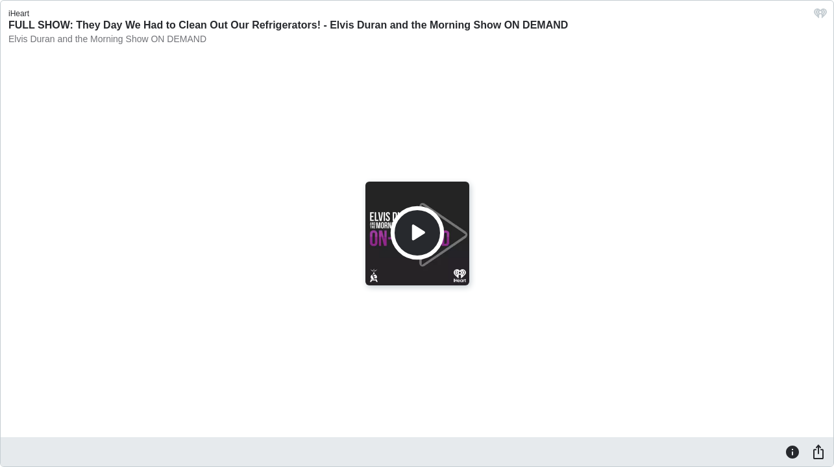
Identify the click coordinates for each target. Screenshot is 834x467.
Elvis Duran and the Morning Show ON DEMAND (107, 39)
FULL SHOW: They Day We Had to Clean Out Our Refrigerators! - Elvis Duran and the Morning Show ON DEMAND (288, 24)
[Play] (417, 232)
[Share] (818, 451)
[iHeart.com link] (820, 16)
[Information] (792, 451)
